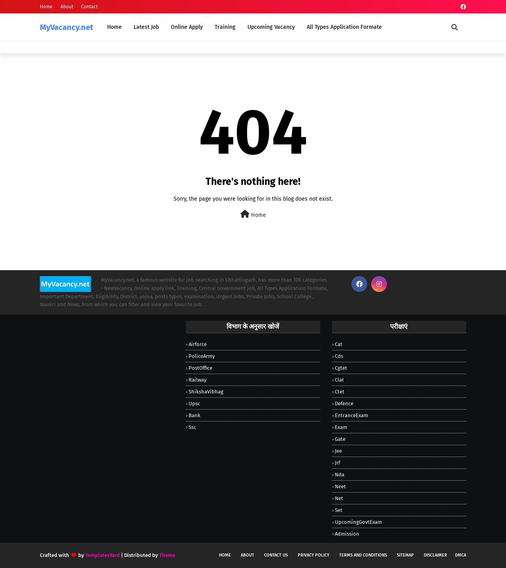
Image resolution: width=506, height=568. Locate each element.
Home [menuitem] (114, 27)
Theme (167, 555)
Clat (339, 380)
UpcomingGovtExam (358, 522)
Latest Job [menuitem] (146, 27)
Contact (89, 6)
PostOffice (200, 368)
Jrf (337, 463)
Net (339, 498)
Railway (197, 380)
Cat (338, 344)
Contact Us (276, 555)
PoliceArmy (202, 356)
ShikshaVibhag (206, 392)
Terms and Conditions (363, 555)
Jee (338, 451)
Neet (340, 486)
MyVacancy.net (66, 27)
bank (194, 415)
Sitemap (405, 555)
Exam (341, 427)
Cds (339, 356)
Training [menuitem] (225, 27)
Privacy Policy (313, 555)
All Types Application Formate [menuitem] (344, 27)
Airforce (198, 344)
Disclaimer (435, 555)
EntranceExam (351, 415)
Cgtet (341, 368)
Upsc (194, 403)
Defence (344, 403)
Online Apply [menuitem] (187, 27)
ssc (192, 427)
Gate (340, 439)
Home (46, 6)
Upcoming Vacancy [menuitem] (271, 27)
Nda (339, 475)
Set (338, 510)
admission (347, 534)
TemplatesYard (102, 555)
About (66, 6)
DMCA (460, 555)
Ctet (339, 392)
